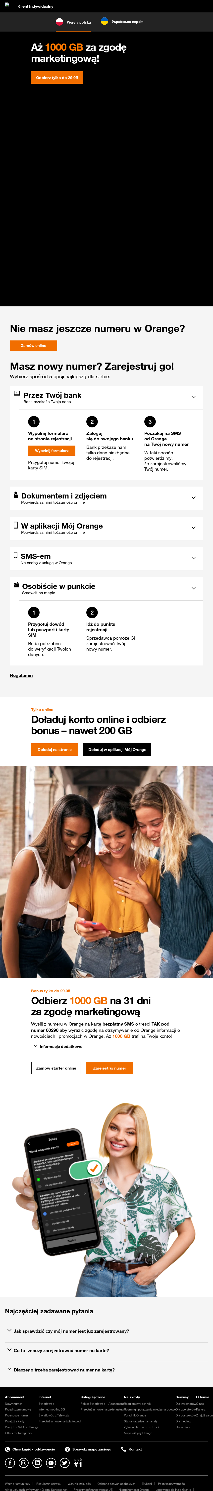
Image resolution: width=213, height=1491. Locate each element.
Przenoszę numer (16, 1415)
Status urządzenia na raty (141, 1421)
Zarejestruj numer (109, 1068)
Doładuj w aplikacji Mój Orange (117, 749)
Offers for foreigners (18, 1433)
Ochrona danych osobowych (117, 1484)
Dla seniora (183, 1427)
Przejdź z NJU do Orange (22, 1427)
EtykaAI (147, 1484)
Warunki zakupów (79, 1484)
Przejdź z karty (14, 1421)
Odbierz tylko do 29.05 (57, 77)
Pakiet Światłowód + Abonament (102, 1404)
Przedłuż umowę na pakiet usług (102, 1409)
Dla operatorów (186, 1409)
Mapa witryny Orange (138, 1433)
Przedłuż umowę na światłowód (60, 1421)
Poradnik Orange (135, 1415)
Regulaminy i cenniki (137, 1404)
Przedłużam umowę (18, 1409)
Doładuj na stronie (54, 749)
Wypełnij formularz (51, 451)
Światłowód (46, 1404)
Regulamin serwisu (48, 1484)
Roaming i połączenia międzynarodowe (150, 1409)
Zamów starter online (56, 1068)
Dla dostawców (186, 1415)
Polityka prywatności (171, 1484)
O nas (200, 1404)
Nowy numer (13, 1404)
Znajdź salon (204, 1415)
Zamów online (33, 345)
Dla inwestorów (186, 1404)
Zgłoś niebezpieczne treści (141, 1427)
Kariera (200, 1409)
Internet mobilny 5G (52, 1409)
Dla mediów (183, 1421)
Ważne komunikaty (17, 1484)
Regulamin (21, 675)
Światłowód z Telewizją (54, 1415)
